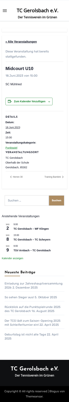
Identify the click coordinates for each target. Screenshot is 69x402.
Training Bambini (52, 177)
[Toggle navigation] (5, 10)
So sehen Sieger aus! (19, 297)
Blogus (54, 391)
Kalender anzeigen (12, 258)
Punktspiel (11, 147)
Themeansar (34, 396)
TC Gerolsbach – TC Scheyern (32, 239)
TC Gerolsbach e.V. (37, 10)
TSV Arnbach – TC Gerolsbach (32, 250)
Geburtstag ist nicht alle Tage (25, 334)
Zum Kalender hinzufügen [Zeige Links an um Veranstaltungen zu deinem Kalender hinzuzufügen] (30, 101)
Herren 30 (17, 177)
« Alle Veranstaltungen (21, 41)
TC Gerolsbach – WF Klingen (31, 228)
